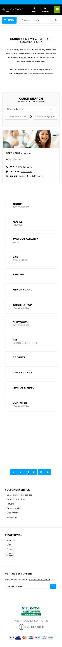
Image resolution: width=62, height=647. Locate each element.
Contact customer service (19, 495)
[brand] (31, 109)
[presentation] (40, 20)
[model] (16, 117)
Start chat (26, 171)
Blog (9, 545)
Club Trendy (13, 513)
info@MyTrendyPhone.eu (31, 176)
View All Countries (10, 555)
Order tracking (14, 508)
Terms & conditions (16, 499)
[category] (45, 117)
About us (11, 540)
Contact (11, 549)
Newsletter (12, 517)
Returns (10, 504)
